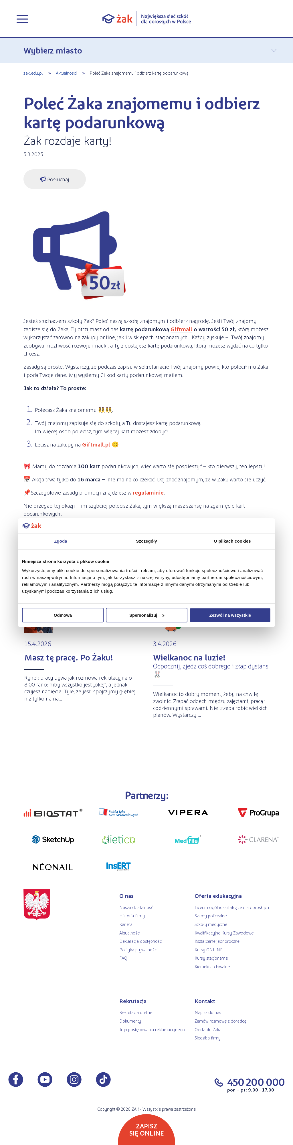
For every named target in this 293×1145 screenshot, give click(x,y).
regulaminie (148, 492)
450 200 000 (256, 1081)
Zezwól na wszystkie (230, 615)
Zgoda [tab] (60, 541)
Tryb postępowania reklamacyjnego (152, 1029)
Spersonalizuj (146, 615)
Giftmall (181, 329)
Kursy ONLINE (208, 949)
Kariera (125, 924)
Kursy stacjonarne (211, 958)
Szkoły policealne (211, 915)
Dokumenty (130, 1020)
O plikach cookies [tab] (232, 541)
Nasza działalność (136, 907)
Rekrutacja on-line (135, 1012)
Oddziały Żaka (208, 1029)
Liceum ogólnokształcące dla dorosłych (232, 907)
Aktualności (66, 73)
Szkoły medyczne (211, 924)
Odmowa (63, 615)
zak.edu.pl (33, 73)
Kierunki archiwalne (212, 966)
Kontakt (205, 1000)
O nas (126, 895)
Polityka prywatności (138, 949)
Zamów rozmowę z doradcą (220, 1020)
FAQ (123, 958)
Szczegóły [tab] (146, 541)
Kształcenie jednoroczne (217, 941)
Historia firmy (132, 915)
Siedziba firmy (208, 1037)
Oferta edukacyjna (218, 895)
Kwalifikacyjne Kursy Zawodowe (224, 932)
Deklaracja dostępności (141, 941)
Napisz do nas (208, 1012)
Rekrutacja (132, 1000)
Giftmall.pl (95, 444)
